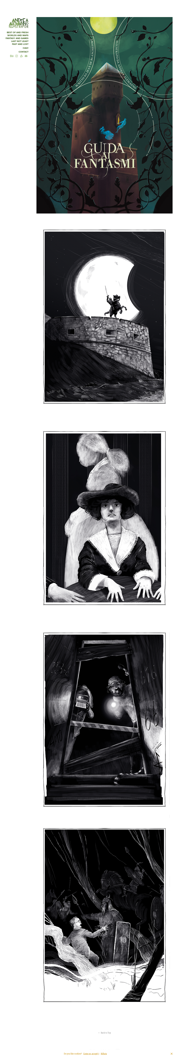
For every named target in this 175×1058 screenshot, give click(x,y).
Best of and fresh (17, 32)
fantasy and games (17, 38)
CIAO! (25, 48)
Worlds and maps (17, 35)
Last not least (19, 41)
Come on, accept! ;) (91, 1053)
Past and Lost (20, 44)
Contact (23, 51)
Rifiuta (104, 1053)
